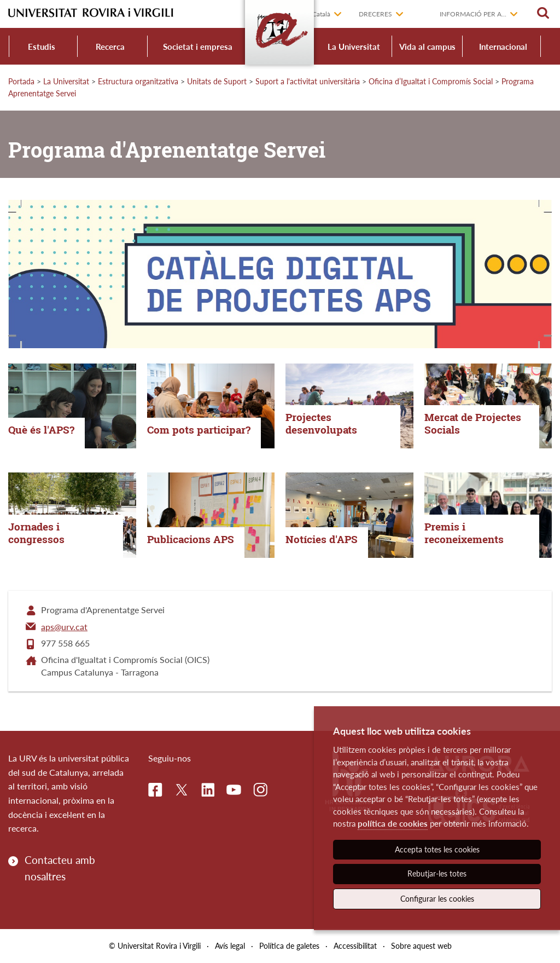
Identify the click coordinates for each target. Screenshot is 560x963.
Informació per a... (473, 14)
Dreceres (375, 14)
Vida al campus (427, 46)
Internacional (503, 46)
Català (321, 14)
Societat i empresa (197, 46)
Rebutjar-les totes (436, 873)
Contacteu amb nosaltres (60, 868)
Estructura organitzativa (138, 81)
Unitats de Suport (217, 81)
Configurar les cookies (437, 898)
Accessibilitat (355, 945)
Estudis (41, 46)
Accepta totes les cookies (437, 849)
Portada (21, 81)
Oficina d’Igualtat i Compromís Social (431, 81)
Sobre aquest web (421, 945)
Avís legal (230, 945)
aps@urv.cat (64, 626)
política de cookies (393, 823)
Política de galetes (289, 945)
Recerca (110, 46)
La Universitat (354, 46)
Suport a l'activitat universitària (307, 81)
